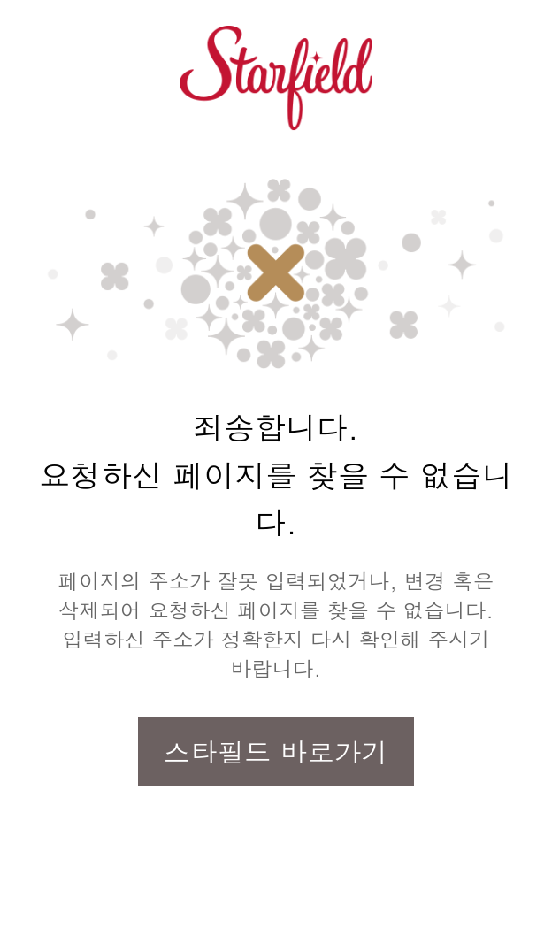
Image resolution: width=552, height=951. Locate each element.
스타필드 (276, 78)
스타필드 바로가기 (276, 751)
